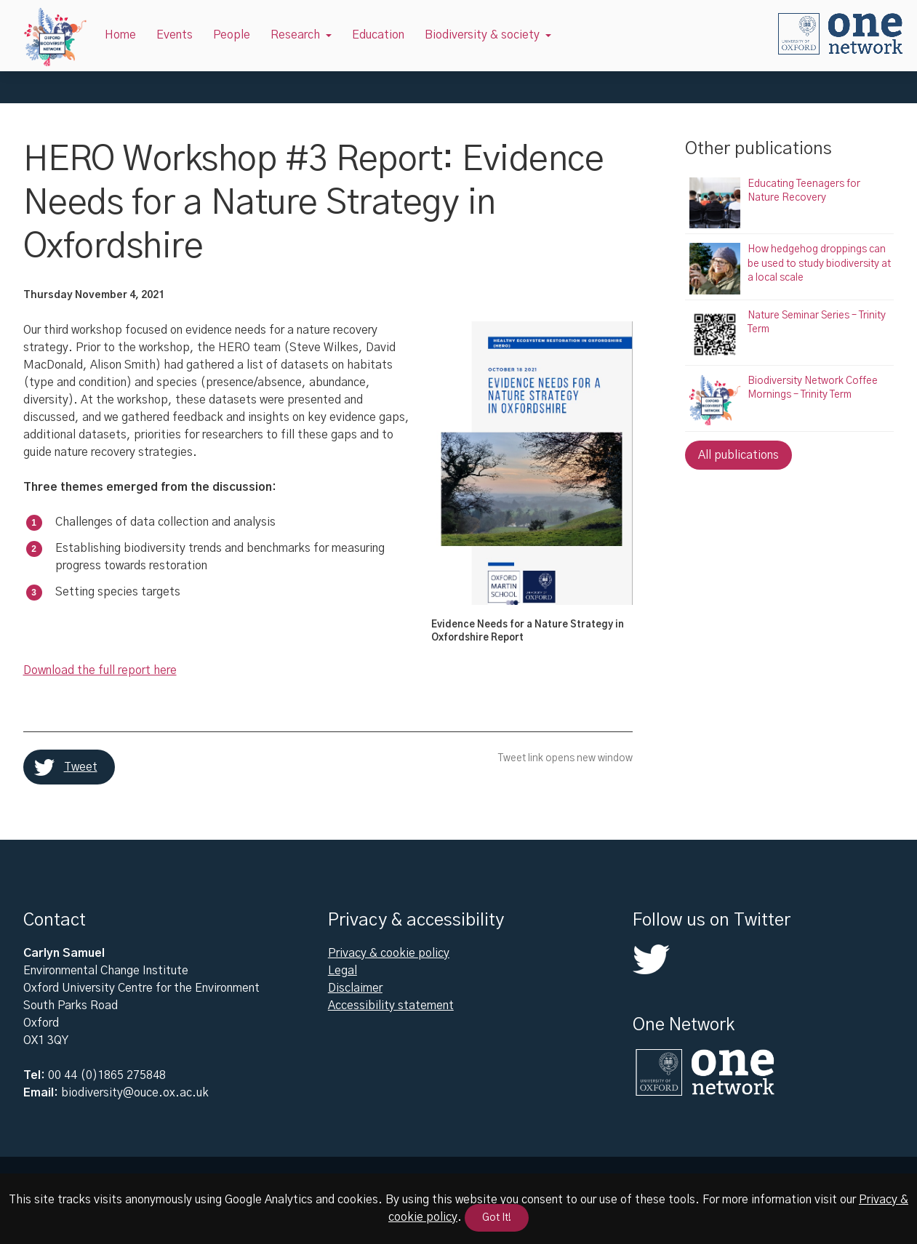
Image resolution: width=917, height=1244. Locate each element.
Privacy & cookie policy (388, 953)
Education (378, 35)
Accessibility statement (391, 1005)
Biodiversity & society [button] (482, 35)
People (231, 35)
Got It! (496, 1218)
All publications (738, 455)
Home (120, 35)
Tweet (80, 767)
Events (174, 35)
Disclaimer (355, 988)
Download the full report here (100, 670)
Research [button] (295, 35)
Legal (342, 970)
